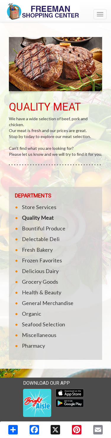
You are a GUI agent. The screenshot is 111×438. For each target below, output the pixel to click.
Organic (31, 313)
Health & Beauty (41, 292)
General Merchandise (47, 303)
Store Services (39, 207)
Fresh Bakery (37, 249)
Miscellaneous (39, 335)
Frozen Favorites (42, 260)
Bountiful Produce (43, 228)
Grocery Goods (40, 281)
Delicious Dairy (40, 271)
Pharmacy (33, 345)
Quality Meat (38, 217)
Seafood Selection (43, 324)
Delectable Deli (40, 239)
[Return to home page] (55, 11)
